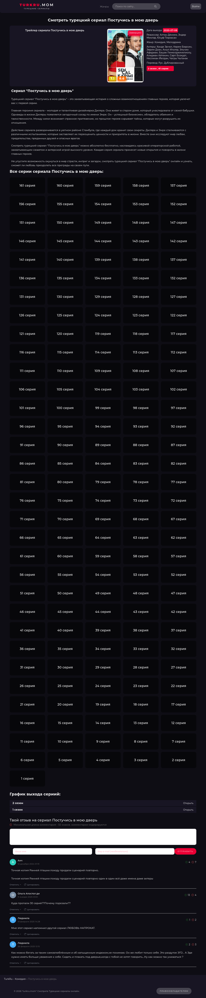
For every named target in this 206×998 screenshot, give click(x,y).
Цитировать (31, 883)
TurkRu (8, 977)
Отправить (20, 851)
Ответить (15, 883)
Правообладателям (174, 990)
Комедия (20, 977)
